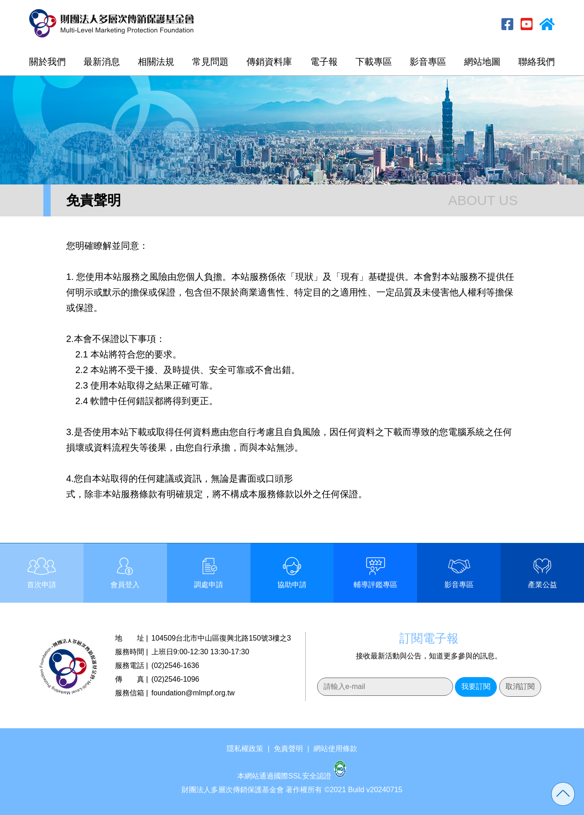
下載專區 (373, 62)
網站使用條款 (335, 748)
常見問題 (210, 62)
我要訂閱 (475, 686)
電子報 (324, 62)
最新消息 (101, 62)
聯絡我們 (536, 62)
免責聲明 (288, 748)
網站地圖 (482, 62)
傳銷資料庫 (269, 62)
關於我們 (47, 62)
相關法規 (156, 62)
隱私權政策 (245, 748)
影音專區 (428, 62)
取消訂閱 (520, 686)
